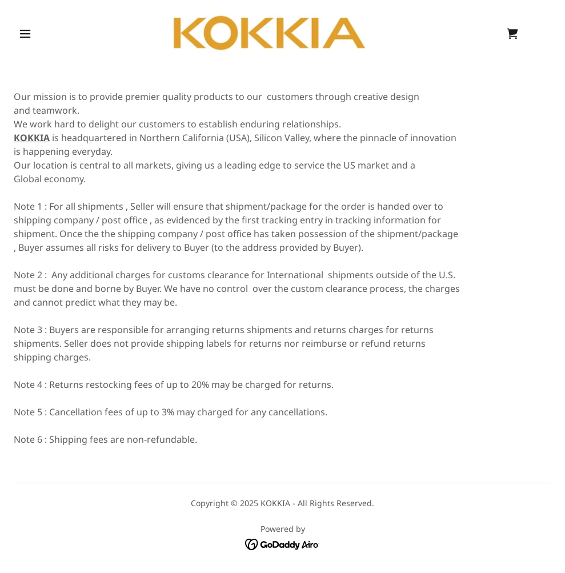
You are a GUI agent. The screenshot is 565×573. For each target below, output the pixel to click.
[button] (27, 33)
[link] (268, 32)
